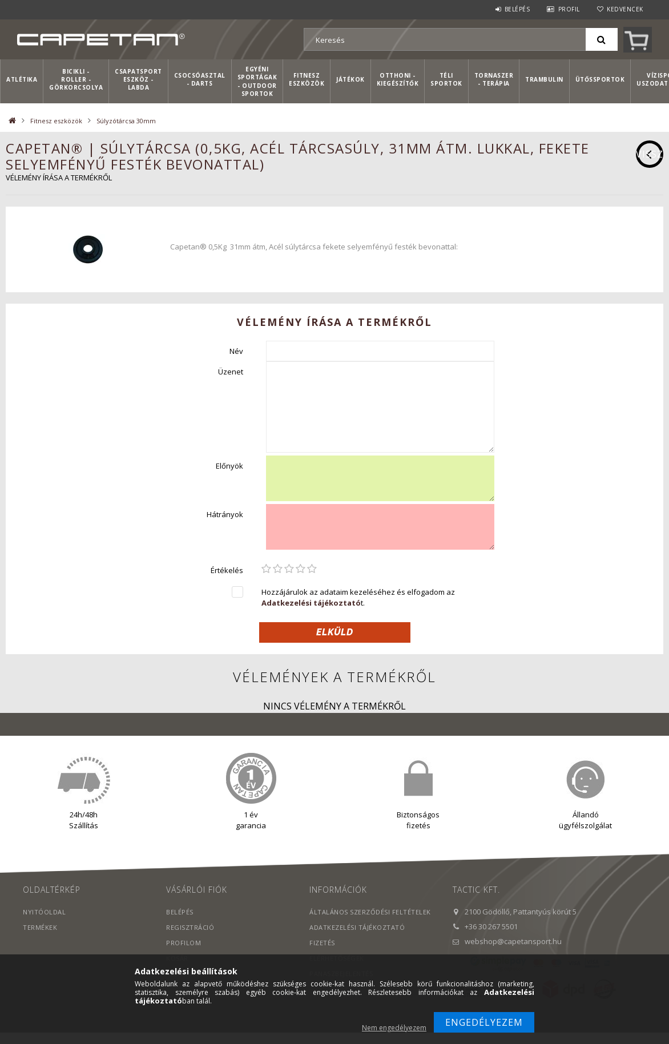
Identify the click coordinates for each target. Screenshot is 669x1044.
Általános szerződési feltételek (370, 912)
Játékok (350, 79)
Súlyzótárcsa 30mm (126, 120)
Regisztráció (190, 927)
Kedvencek (625, 9)
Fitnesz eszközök (306, 79)
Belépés (517, 9)
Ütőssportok (600, 79)
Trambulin (544, 79)
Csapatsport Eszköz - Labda (138, 79)
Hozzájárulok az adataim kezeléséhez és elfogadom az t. (358, 597)
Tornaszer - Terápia (494, 79)
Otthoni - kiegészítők (398, 79)
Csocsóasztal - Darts (199, 79)
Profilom (183, 942)
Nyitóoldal (44, 912)
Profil (569, 9)
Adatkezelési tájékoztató (357, 927)
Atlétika (21, 79)
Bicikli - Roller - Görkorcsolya (76, 79)
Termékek (40, 927)
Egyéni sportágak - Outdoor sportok (257, 81)
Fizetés (322, 942)
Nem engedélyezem (394, 1028)
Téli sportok (446, 79)
